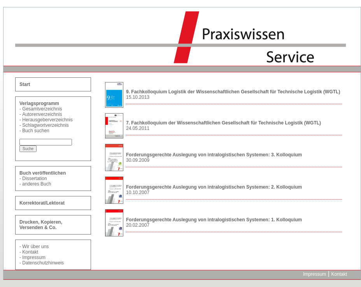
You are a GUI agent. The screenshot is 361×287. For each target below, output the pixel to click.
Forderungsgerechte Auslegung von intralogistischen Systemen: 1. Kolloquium (214, 219)
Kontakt (30, 252)
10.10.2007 (137, 192)
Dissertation (34, 178)
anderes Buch (36, 184)
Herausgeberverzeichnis (47, 119)
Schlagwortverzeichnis (45, 125)
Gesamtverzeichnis (42, 109)
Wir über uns (35, 246)
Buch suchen (35, 130)
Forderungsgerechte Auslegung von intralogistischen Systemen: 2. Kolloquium (214, 187)
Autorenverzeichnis (42, 114)
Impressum (33, 257)
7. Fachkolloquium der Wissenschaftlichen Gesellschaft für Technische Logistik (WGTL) (223, 123)
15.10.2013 (137, 97)
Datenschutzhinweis (43, 263)
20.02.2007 (137, 225)
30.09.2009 (137, 160)
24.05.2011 (137, 128)
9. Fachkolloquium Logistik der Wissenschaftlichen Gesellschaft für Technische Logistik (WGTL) (233, 91)
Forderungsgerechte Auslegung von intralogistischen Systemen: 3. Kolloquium (214, 155)
